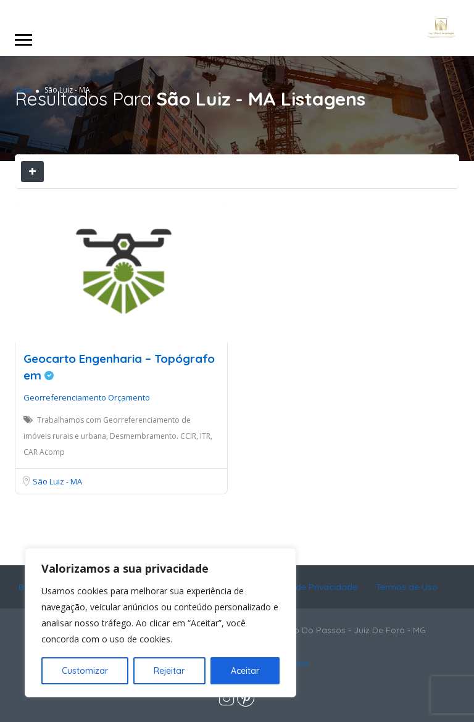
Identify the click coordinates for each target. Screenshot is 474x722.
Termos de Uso (407, 586)
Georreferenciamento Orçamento (86, 397)
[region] (160, 622)
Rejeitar (169, 670)
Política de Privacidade (310, 586)
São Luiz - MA (57, 481)
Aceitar (245, 670)
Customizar (85, 670)
